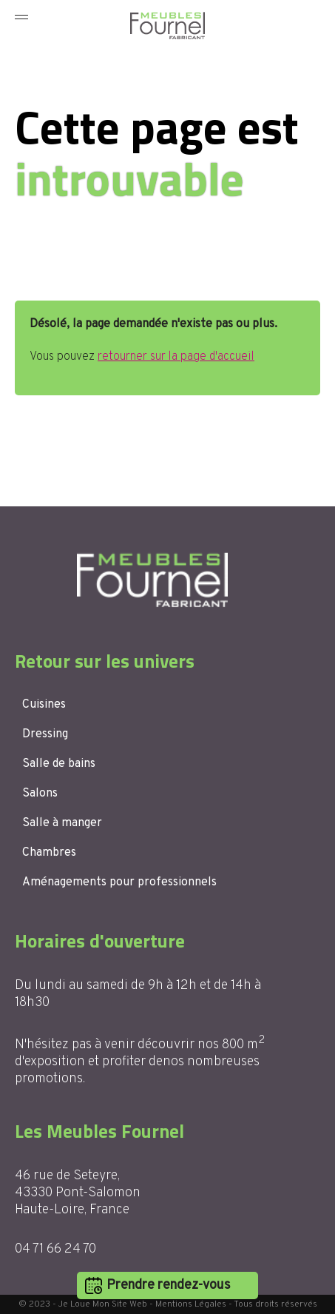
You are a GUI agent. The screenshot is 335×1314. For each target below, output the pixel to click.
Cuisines (44, 704)
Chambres (49, 852)
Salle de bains (58, 764)
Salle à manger (62, 823)
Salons (40, 793)
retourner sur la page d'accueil (176, 356)
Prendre (168, 1285)
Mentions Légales (190, 1304)
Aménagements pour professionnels (119, 882)
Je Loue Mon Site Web (102, 1304)
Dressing (45, 734)
